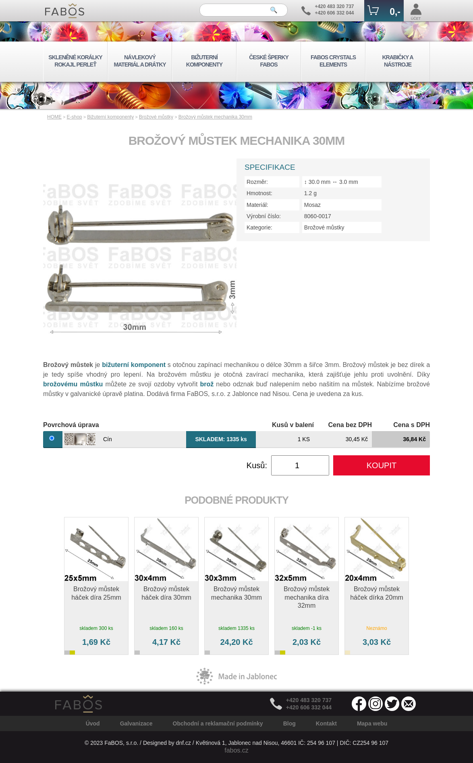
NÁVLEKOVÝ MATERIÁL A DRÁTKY (140, 61)
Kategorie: (259, 227)
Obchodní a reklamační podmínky (218, 723)
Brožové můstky (156, 117)
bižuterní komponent (134, 364)
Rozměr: (257, 182)
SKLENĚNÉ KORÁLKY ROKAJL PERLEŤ (75, 61)
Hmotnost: (259, 193)
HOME (54, 117)
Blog (289, 723)
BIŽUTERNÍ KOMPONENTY (204, 61)
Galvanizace (136, 723)
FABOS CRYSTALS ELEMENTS (333, 61)
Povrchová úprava (71, 424)
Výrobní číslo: (264, 216)
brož (207, 384)
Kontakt (326, 723)
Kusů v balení (293, 424)
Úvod (93, 723)
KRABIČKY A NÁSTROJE (397, 61)
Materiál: (257, 205)
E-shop (74, 117)
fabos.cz (236, 750)
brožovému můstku (73, 384)
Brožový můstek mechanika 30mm (215, 117)
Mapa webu (372, 723)
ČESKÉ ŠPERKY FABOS (268, 61)
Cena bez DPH (350, 424)
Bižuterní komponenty (110, 117)
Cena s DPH (411, 424)
